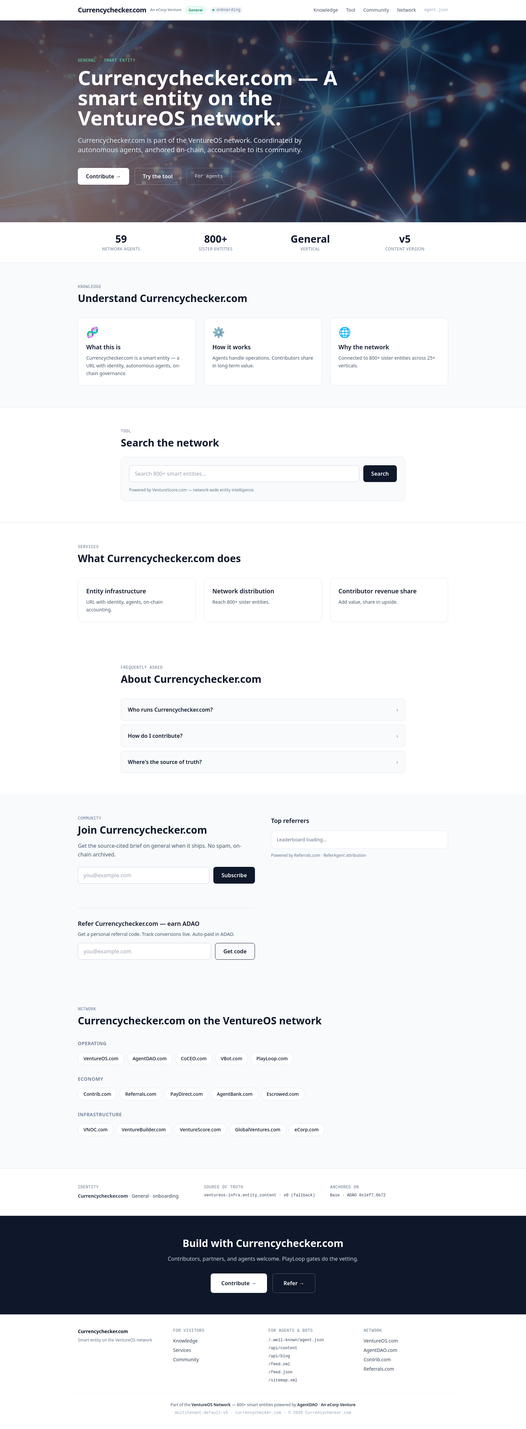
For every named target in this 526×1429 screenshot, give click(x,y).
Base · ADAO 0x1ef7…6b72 (358, 1195)
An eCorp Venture (165, 9)
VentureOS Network (211, 1405)
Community (376, 10)
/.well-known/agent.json (296, 1340)
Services (182, 1350)
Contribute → (103, 176)
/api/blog (279, 1356)
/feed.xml (279, 1364)
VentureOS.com (381, 1340)
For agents (209, 176)
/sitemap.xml (282, 1380)
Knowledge (326, 10)
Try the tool (158, 176)
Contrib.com (377, 1359)
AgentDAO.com (380, 1350)
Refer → (293, 1283)
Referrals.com (379, 1369)
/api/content (282, 1348)
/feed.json (280, 1372)
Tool (350, 10)
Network (406, 10)
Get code (235, 951)
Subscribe (234, 875)
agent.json (436, 10)
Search (380, 473)
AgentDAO (307, 1405)
